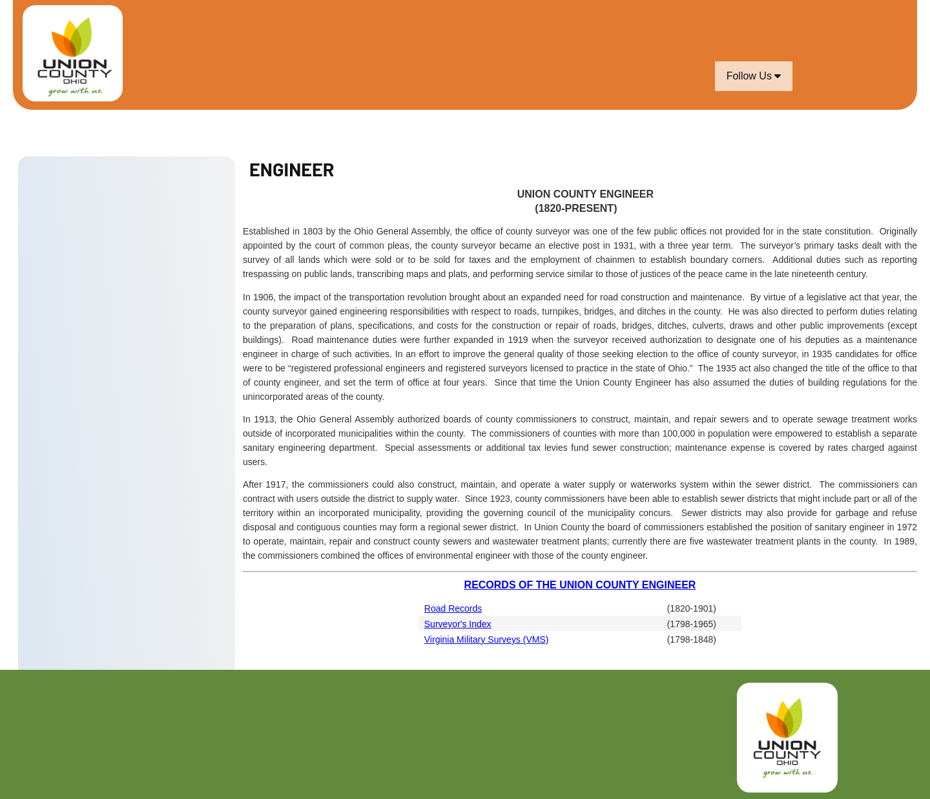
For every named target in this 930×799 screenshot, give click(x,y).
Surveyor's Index (457, 624)
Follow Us (754, 75)
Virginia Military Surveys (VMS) (486, 639)
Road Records (453, 608)
